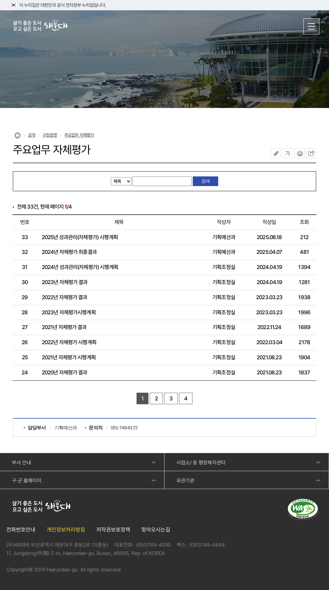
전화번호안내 (20, 529)
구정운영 (49, 135)
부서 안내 (21, 463)
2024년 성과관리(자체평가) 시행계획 (80, 267)
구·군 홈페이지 (26, 481)
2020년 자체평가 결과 (64, 372)
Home (17, 135)
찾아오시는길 (155, 529)
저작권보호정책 (113, 529)
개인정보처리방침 (66, 529)
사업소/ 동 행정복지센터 (201, 463)
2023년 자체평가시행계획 (69, 312)
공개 (31, 135)
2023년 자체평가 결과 (65, 282)
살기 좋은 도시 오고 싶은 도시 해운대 (40, 26)
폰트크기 (287, 153)
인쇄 (300, 153)
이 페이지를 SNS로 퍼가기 (311, 153)
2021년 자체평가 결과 (64, 327)
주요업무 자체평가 (79, 135)
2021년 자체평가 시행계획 (69, 357)
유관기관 (185, 481)
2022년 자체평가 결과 (64, 297)
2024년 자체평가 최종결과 (69, 252)
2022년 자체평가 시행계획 (69, 342)
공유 (276, 153)
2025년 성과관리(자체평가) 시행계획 (80, 237)
